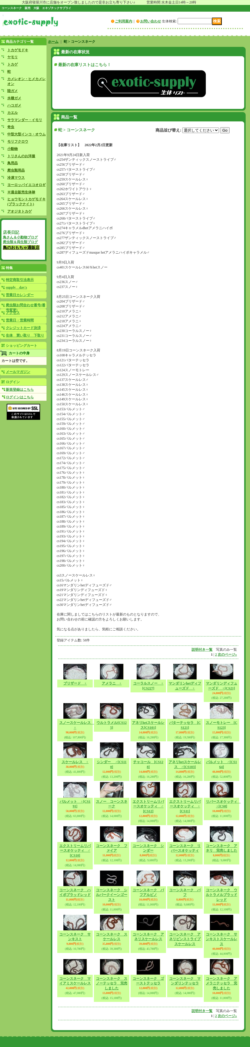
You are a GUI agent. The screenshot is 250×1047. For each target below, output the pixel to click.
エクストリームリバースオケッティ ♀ (185, 806)
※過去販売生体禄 (21, 192)
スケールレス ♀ (75, 762)
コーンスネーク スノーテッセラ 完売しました (111, 984)
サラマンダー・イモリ (24, 120)
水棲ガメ (14, 98)
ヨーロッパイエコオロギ (26, 185)
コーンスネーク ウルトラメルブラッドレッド (221, 895)
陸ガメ (12, 91)
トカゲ (12, 64)
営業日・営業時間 (20, 320)
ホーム (53, 42)
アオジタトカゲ (19, 211)
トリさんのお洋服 (21, 156)
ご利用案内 (123, 21)
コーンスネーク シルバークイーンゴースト (111, 895)
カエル (12, 113)
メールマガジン (18, 372)
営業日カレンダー (20, 295)
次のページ (227, 654)
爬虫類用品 (16, 170)
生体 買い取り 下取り (25, 335)
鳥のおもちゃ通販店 (21, 247)
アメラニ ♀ (112, 683)
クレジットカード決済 (23, 328)
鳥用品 (12, 163)
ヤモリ (12, 57)
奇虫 (10, 127)
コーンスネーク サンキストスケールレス (221, 939)
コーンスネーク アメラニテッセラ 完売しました (221, 984)
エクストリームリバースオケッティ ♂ (148, 806)
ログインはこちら (20, 397)
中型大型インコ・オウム (26, 134)
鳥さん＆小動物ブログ (20, 237)
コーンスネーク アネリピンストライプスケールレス (185, 939)
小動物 (12, 149)
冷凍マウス (16, 178)
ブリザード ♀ (75, 683)
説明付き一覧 (202, 650)
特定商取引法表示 (20, 280)
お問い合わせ (150, 21)
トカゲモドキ (17, 50)
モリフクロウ (17, 141)
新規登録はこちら (20, 390)
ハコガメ (14, 105)
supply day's (16, 287)
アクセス (13, 313)
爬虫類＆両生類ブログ (20, 242)
